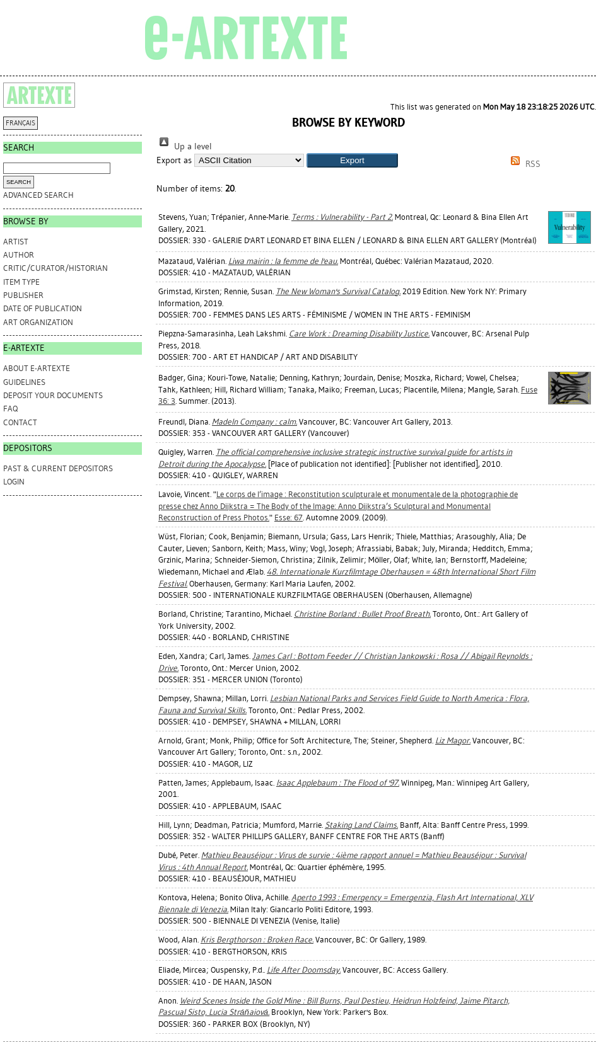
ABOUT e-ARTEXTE (36, 368)
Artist (15, 241)
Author (18, 255)
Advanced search (38, 195)
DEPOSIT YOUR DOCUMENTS (53, 395)
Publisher (23, 295)
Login (14, 481)
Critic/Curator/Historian (55, 268)
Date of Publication (42, 308)
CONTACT (20, 422)
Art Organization (38, 322)
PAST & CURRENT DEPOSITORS (58, 468)
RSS (523, 164)
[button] (352, 160)
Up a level (184, 146)
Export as (174, 160)
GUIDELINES (24, 382)
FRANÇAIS (20, 123)
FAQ (10, 408)
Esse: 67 (288, 517)
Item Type (21, 282)
